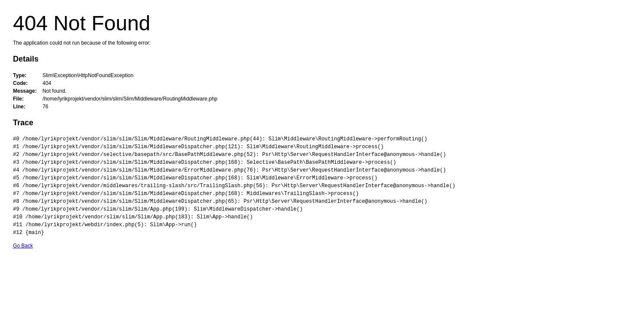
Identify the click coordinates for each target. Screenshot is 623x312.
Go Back (23, 246)
